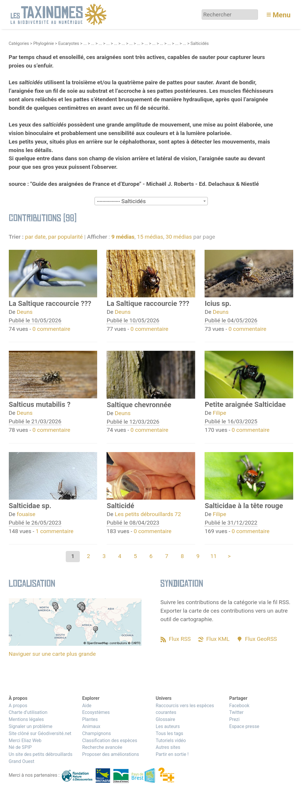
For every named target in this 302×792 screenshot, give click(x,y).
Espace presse (244, 726)
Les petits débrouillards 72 (148, 514)
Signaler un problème (31, 726)
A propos (18, 705)
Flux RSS (180, 639)
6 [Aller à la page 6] (151, 556)
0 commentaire (51, 329)
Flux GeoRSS (261, 639)
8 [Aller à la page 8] (182, 556)
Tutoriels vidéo (171, 740)
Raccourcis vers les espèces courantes (185, 709)
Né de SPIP (20, 747)
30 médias (179, 236)
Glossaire (165, 719)
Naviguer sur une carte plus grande (52, 654)
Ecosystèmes (96, 712)
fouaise (26, 514)
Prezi (234, 719)
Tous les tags (169, 733)
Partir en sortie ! (172, 754)
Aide (87, 705)
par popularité (65, 236)
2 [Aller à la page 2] (88, 556)
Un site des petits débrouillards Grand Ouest (40, 757)
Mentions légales (26, 719)
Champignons (96, 733)
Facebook (239, 705)
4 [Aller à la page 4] (120, 556)
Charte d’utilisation (28, 712)
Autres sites (168, 747)
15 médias (150, 236)
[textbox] (151, 201)
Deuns (25, 312)
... (85, 43)
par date (35, 236)
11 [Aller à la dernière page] (213, 556)
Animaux (91, 726)
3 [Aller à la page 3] (104, 556)
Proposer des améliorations (110, 754)
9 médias (122, 236)
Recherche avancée (102, 747)
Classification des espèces (109, 740)
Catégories (19, 43)
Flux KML (218, 639)
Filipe (219, 413)
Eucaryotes (68, 43)
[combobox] (151, 201)
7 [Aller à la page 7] (166, 556)
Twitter (236, 712)
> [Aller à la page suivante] (229, 556)
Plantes (90, 719)
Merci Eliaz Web (25, 740)
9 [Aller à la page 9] (198, 556)
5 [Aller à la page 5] (135, 556)
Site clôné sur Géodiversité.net (40, 733)
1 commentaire (54, 531)
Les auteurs (168, 726)
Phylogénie (43, 43)
